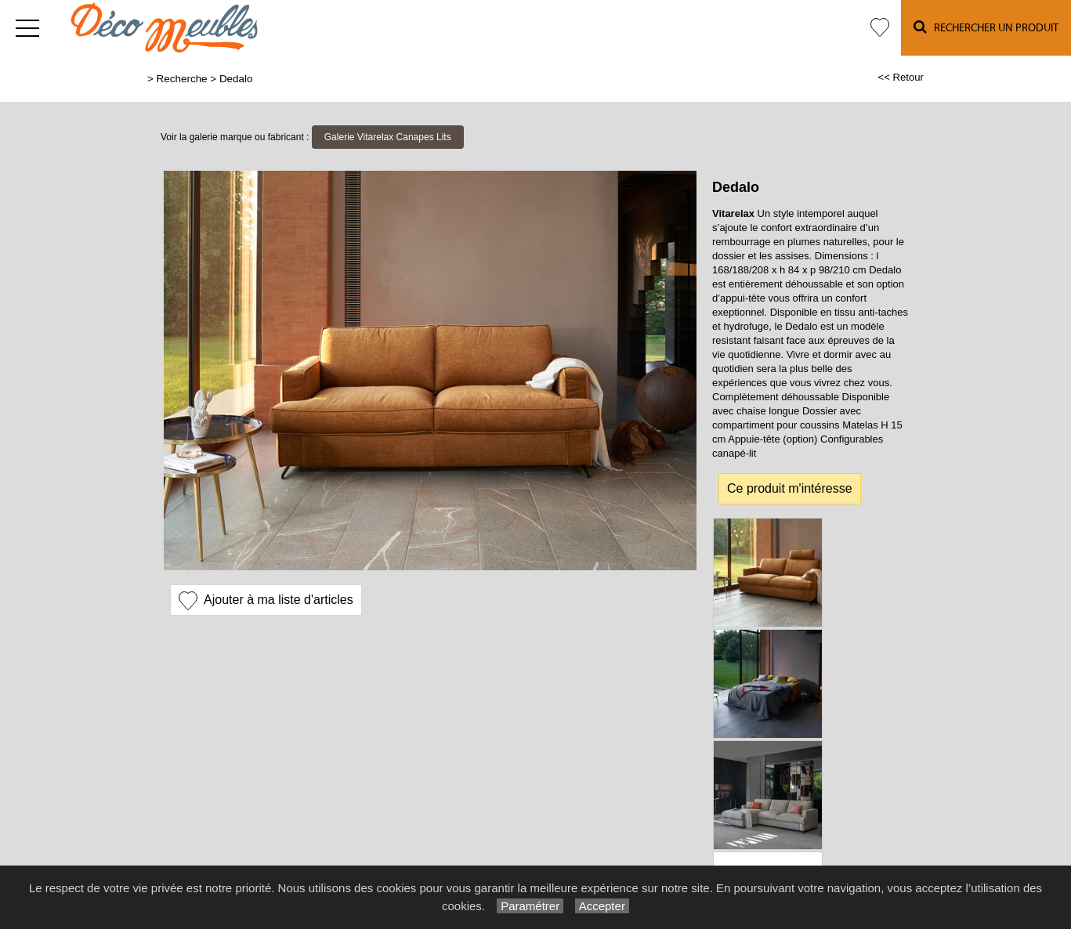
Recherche (182, 79)
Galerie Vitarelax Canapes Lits (387, 137)
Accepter (602, 906)
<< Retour (900, 77)
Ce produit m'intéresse (789, 488)
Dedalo (236, 79)
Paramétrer (530, 906)
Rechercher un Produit (986, 27)
